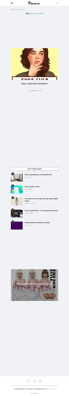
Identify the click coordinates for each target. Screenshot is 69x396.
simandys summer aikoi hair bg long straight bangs (41, 200)
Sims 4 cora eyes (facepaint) (34, 84)
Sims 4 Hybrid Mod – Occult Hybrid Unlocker (41, 211)
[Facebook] (28, 381)
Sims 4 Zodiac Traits (32, 187)
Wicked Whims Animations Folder (37, 223)
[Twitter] (34, 381)
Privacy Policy (51, 389)
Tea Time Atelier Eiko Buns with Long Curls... (34, 284)
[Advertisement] (34, 31)
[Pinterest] (40, 381)
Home (12, 9)
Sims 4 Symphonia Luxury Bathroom (38, 175)
